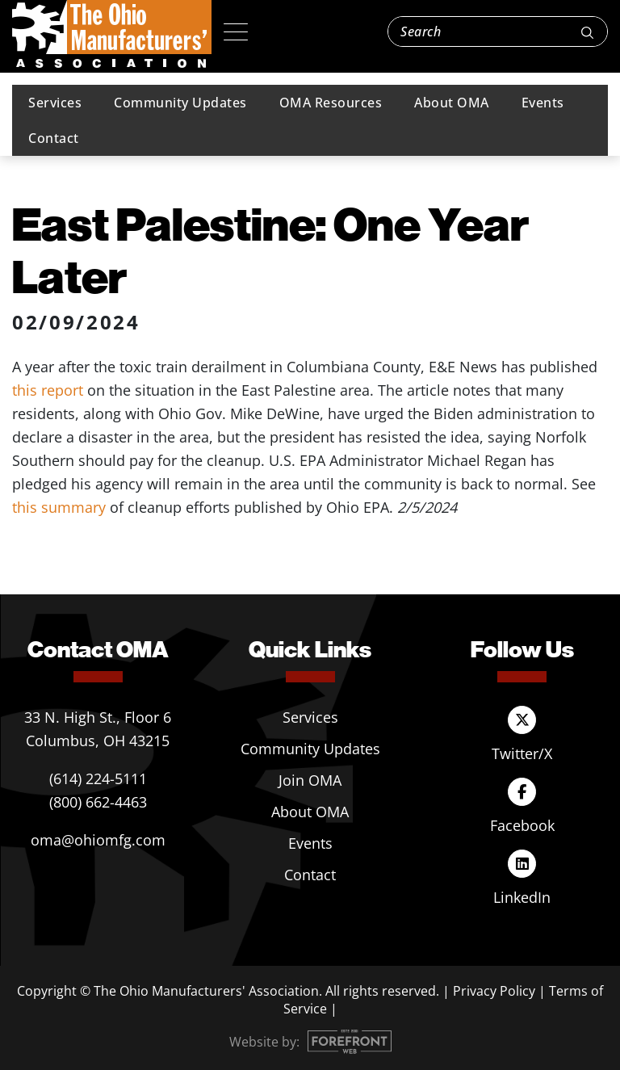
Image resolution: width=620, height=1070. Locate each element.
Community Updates (180, 102)
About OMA (451, 102)
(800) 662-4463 (98, 802)
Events (543, 102)
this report (47, 390)
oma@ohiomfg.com (98, 840)
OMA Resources (331, 102)
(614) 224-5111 (98, 778)
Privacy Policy (494, 991)
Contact (53, 138)
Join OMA (310, 780)
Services (55, 102)
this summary (59, 507)
